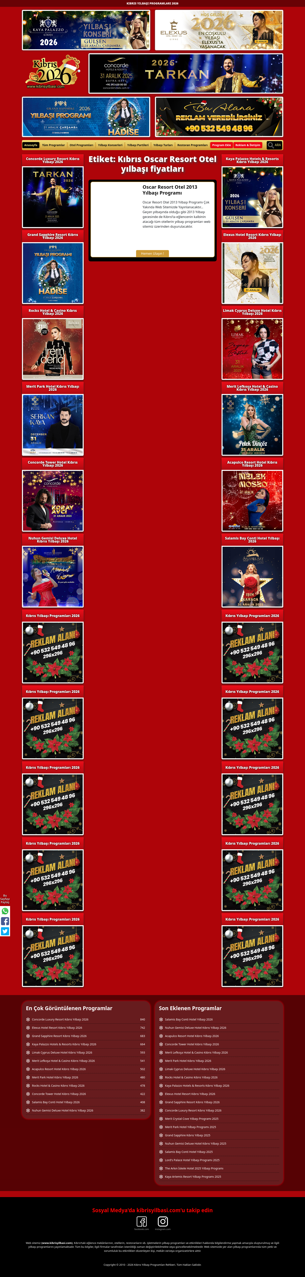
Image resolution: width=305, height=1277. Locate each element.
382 (142, 1110)
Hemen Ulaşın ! (152, 253)
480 (142, 1077)
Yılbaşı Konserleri (110, 145)
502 (142, 1069)
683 (142, 1036)
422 (142, 1094)
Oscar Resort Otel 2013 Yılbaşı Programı (170, 189)
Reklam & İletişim (247, 145)
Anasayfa (30, 145)
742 (142, 1028)
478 (142, 1085)
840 (142, 1019)
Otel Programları (81, 145)
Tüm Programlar (53, 145)
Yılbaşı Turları (163, 145)
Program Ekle (221, 145)
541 (142, 1061)
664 (142, 1044)
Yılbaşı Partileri (138, 145)
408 (142, 1102)
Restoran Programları (192, 145)
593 (142, 1052)
